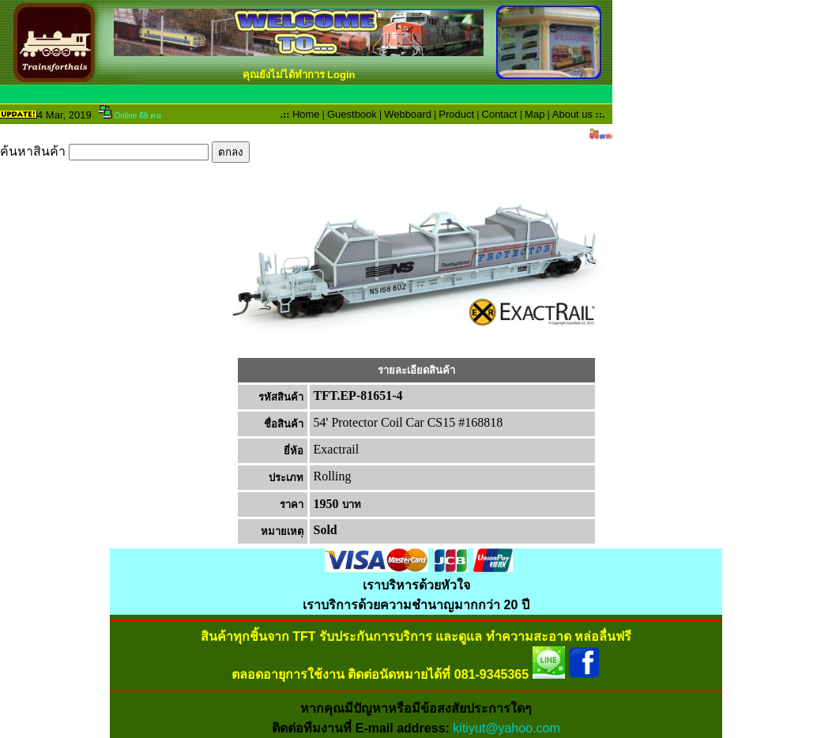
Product (456, 114)
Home (306, 114)
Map (534, 114)
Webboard (407, 114)
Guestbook (352, 114)
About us (572, 114)
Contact (500, 114)
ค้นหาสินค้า (125, 151)
